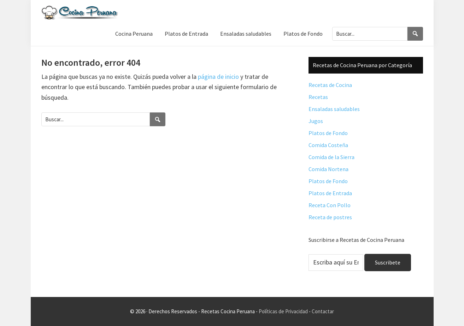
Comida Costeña (328, 145)
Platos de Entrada (330, 193)
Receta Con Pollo (330, 205)
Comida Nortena (328, 169)
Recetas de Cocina (330, 84)
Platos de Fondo (328, 132)
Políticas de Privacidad (283, 311)
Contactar (323, 311)
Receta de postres (330, 217)
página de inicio (218, 76)
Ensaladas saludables (334, 108)
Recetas (318, 96)
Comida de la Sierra (331, 157)
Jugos (316, 120)
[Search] (415, 34)
